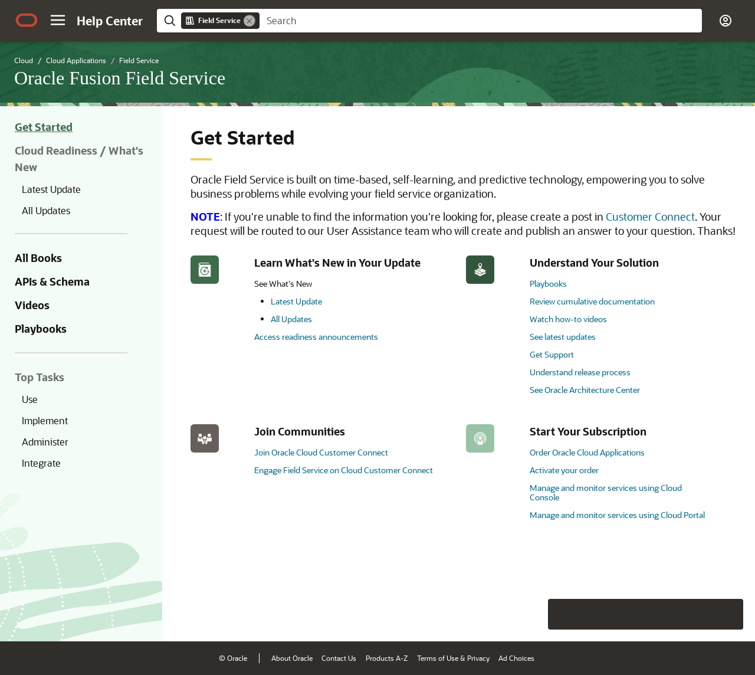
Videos (32, 305)
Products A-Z (387, 658)
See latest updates (563, 336)
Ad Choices (516, 658)
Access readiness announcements (316, 336)
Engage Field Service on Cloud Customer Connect (343, 470)
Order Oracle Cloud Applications (587, 452)
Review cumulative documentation (592, 301)
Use (30, 399)
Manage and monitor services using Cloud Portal (617, 514)
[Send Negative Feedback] (697, 614)
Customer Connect (650, 216)
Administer (45, 441)
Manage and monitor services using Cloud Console (606, 492)
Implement (45, 420)
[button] (58, 20)
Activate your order (564, 470)
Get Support (552, 354)
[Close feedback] (563, 614)
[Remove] (249, 20)
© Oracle (233, 658)
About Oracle (292, 658)
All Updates (46, 210)
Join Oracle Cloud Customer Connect (321, 452)
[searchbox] (481, 21)
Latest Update (51, 189)
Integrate (41, 463)
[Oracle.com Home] (26, 20)
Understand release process (580, 372)
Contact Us (338, 658)
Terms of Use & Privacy (453, 658)
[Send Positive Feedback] (728, 614)
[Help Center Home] (110, 21)
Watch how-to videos (568, 319)
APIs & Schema (52, 281)
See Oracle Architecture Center (585, 389)
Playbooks (41, 329)
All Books (38, 258)
